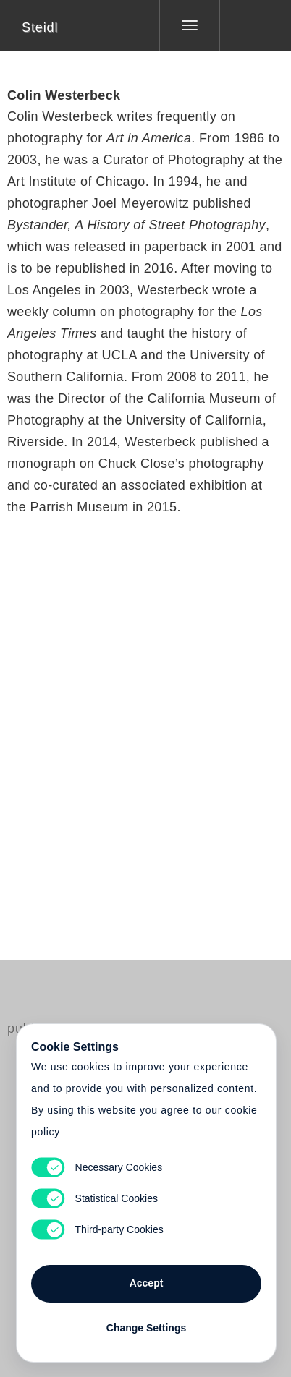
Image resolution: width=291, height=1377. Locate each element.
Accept (147, 1283)
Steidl (40, 27)
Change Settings (146, 1328)
